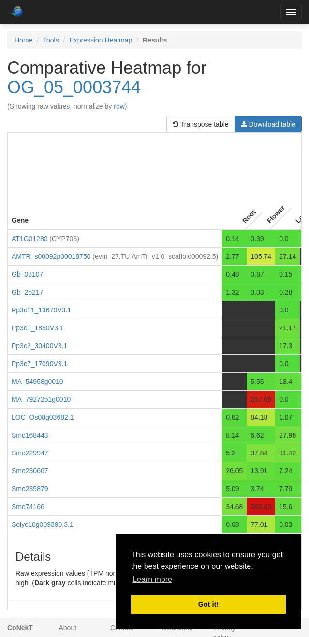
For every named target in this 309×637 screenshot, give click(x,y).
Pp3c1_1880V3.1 (37, 328)
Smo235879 (30, 489)
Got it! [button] (208, 604)
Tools (51, 40)
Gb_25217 (27, 292)
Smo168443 (30, 435)
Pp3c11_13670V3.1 (41, 310)
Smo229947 (30, 453)
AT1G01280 (29, 238)
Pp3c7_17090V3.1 (39, 364)
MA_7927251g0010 (41, 399)
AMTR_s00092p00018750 (51, 256)
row (119, 106)
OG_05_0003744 (74, 87)
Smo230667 (30, 471)
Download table (268, 124)
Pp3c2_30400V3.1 (39, 346)
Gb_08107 (27, 274)
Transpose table (201, 124)
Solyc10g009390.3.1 (43, 524)
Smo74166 (28, 506)
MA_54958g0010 (37, 381)
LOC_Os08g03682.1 (43, 417)
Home (23, 40)
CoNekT (20, 628)
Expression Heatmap (100, 40)
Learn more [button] (152, 579)
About (68, 628)
